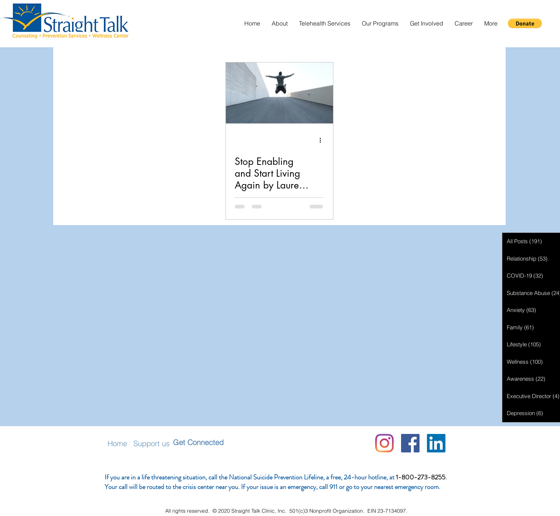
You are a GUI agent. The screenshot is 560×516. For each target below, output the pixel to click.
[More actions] (323, 140)
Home (117, 443)
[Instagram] (384, 443)
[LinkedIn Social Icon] (436, 443)
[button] (279, 23)
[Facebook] (410, 443)
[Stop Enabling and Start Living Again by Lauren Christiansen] (279, 92)
